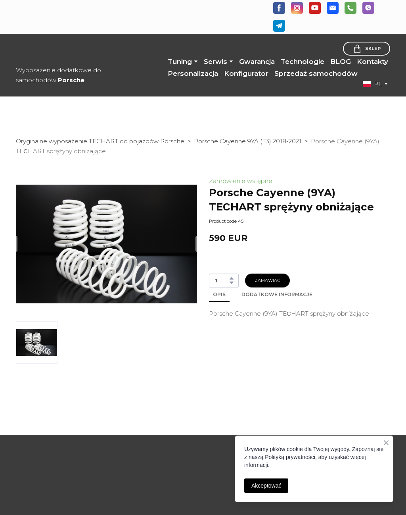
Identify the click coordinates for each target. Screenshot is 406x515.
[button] (279, 8)
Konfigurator (246, 73)
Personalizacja (193, 73)
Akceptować (266, 485)
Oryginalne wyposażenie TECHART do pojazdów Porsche (100, 141)
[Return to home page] (65, 50)
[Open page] (58, 445)
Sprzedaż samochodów (316, 73)
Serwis (215, 62)
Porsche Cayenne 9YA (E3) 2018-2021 (247, 141)
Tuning (180, 62)
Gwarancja (257, 62)
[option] (372, 84)
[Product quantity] (222, 280)
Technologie (302, 62)
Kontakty (372, 62)
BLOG (340, 62)
